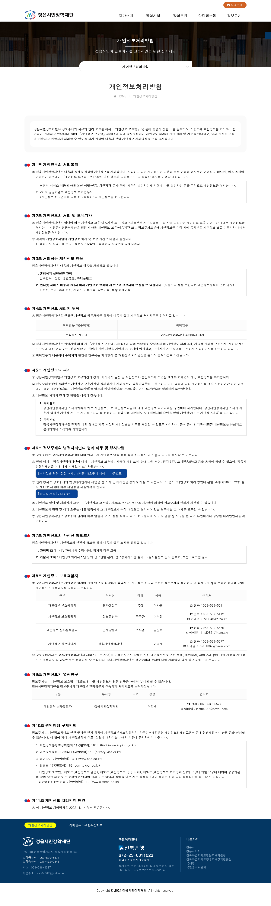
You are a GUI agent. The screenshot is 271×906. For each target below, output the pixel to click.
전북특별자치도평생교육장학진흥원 (208, 863)
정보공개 (234, 17)
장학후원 (180, 17)
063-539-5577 (49, 861)
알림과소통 (207, 17)
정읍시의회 (193, 855)
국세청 (190, 867)
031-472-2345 (49, 865)
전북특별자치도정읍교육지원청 (206, 859)
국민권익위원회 (196, 871)
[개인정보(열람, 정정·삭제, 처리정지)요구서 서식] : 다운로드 (80, 477)
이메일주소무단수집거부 (85, 829)
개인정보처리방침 (40, 829)
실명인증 (235, 5)
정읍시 (190, 851)
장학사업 (153, 17)
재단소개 (126, 17)
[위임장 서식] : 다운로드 (55, 498)
